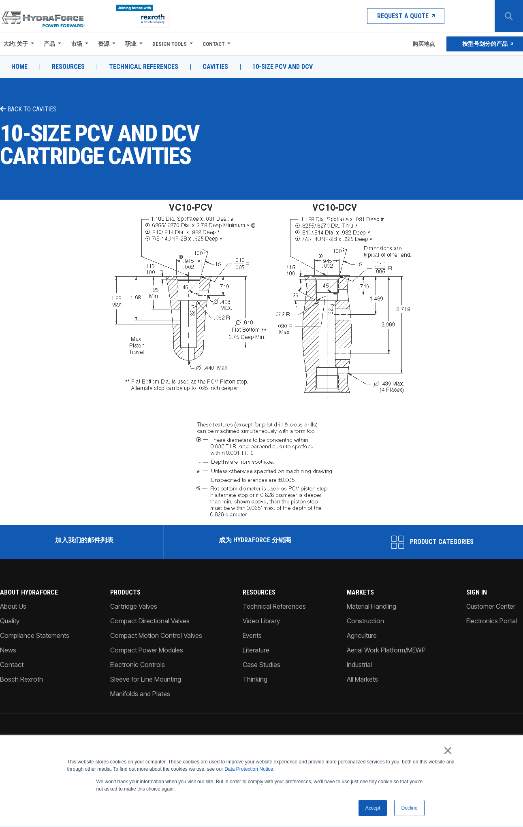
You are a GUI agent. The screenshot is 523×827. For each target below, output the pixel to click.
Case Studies (261, 665)
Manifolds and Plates (140, 694)
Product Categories (432, 542)
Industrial (359, 665)
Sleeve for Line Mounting (145, 679)
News (8, 650)
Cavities (215, 67)
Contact (213, 43)
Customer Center (490, 606)
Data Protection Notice (248, 769)
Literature (256, 650)
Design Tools (169, 43)
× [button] (448, 751)
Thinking (255, 679)
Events (252, 635)
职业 (131, 43)
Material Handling (371, 606)
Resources (68, 67)
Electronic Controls (137, 665)
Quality (9, 621)
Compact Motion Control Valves (156, 635)
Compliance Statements (34, 635)
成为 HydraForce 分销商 (254, 540)
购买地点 (423, 43)
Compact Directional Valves (150, 621)
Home (19, 67)
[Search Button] (509, 16)
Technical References (143, 67)
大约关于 (15, 43)
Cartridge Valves (133, 606)
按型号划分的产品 (485, 43)
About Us (13, 606)
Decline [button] (409, 808)
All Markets (362, 679)
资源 (103, 43)
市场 (76, 43)
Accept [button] (372, 808)
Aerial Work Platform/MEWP (386, 650)
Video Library (261, 621)
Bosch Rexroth (21, 679)
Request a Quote (406, 16)
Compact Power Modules (146, 650)
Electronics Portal (491, 621)
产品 (49, 43)
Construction (365, 621)
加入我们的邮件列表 (83, 540)
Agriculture (362, 635)
